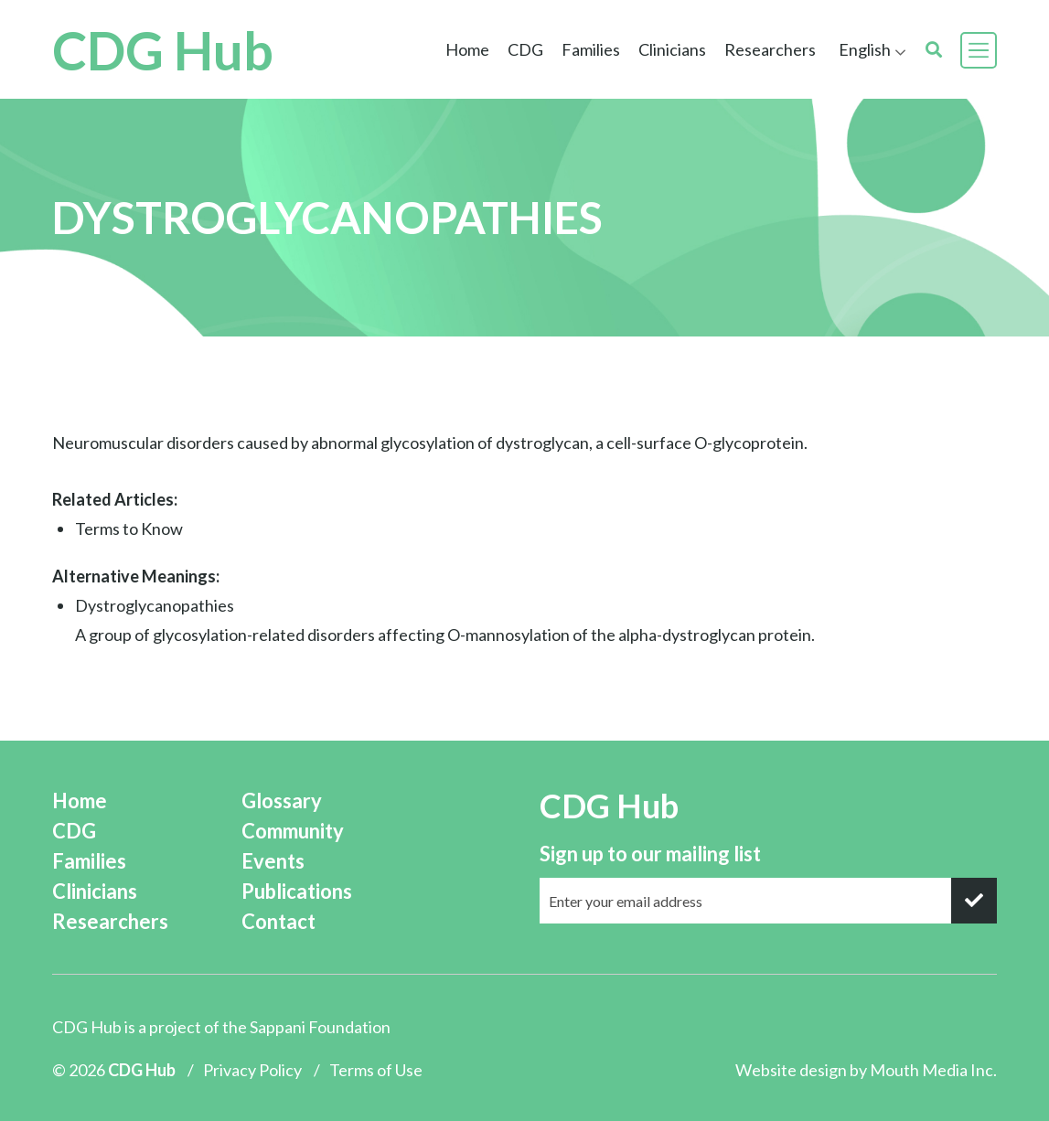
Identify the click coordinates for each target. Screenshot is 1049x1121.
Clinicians (672, 49)
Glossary (281, 800)
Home (467, 49)
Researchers (770, 49)
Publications (296, 891)
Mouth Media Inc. (933, 1070)
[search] (934, 50)
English (865, 49)
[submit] (974, 900)
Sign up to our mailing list (650, 853)
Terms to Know (129, 528)
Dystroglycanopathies (154, 605)
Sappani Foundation (320, 1027)
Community (292, 830)
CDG (525, 49)
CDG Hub (162, 50)
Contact (278, 921)
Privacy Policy (252, 1070)
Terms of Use (376, 1070)
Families (591, 49)
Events (273, 861)
